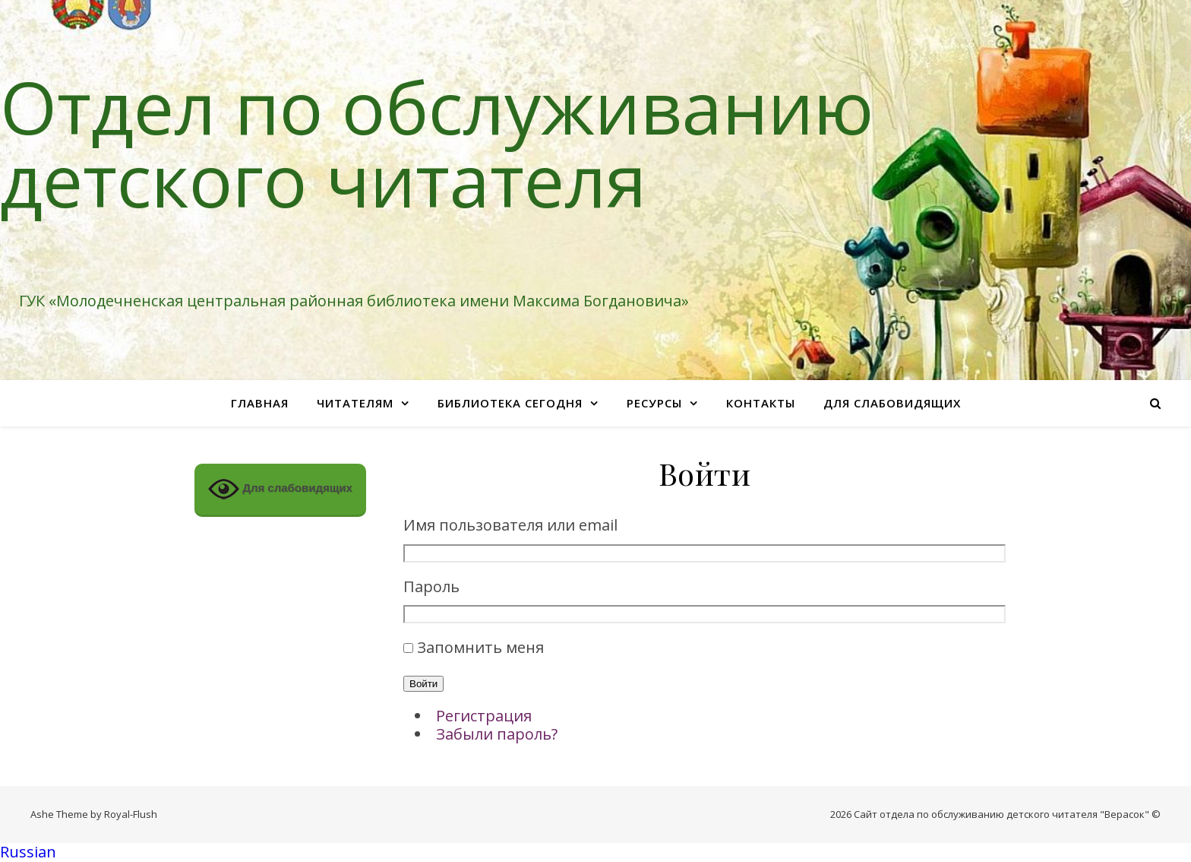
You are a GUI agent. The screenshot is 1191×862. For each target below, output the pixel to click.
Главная (260, 402)
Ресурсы (654, 402)
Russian (28, 851)
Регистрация (484, 715)
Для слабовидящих (892, 402)
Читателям (355, 402)
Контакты (760, 402)
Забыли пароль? (497, 734)
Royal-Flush (130, 814)
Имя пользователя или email (510, 525)
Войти (423, 683)
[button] (595, 852)
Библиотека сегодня (510, 402)
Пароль (431, 587)
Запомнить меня (480, 647)
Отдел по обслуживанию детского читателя (437, 143)
